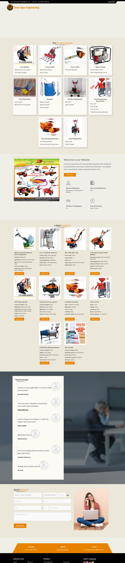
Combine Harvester (46, 141)
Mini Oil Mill (94, 107)
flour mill (93, 104)
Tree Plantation (25, 99)
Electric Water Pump (96, 70)
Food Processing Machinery (100, 100)
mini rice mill (94, 109)
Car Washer (24, 67)
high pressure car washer (23, 70)
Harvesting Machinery (50, 139)
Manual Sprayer (45, 105)
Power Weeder (69, 144)
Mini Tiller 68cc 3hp (71, 253)
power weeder (69, 105)
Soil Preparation (75, 139)
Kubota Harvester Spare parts (49, 144)
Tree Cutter (75, 67)
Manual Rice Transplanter (23, 105)
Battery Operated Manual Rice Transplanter (23, 254)
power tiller (68, 141)
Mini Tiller (68, 102)
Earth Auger (18, 102)
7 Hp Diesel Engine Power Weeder (99, 254)
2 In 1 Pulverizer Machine (48, 253)
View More (26, 273)
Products (46, 559)
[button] (62, 549)
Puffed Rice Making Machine (99, 112)
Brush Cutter (44, 72)
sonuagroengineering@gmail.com (20, 2)
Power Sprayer (44, 107)
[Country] (28, 508)
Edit (68, 495)
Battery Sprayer (45, 102)
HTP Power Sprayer (21, 72)
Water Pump (100, 67)
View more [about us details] (69, 175)
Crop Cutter (49, 67)
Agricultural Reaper (46, 70)
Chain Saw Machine (71, 70)
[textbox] (62, 495)
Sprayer (50, 99)
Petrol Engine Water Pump (98, 72)
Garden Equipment (75, 99)
